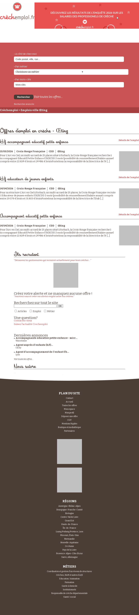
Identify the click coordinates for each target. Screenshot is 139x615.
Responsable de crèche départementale (69, 593)
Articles (22, 311)
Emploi (37, 311)
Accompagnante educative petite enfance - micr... (46, 338)
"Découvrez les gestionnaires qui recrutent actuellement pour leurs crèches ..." (52, 260)
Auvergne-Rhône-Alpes (69, 506)
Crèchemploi (9, 110)
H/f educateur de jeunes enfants (26, 179)
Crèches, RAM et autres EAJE (69, 575)
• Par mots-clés (22, 79)
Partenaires (69, 431)
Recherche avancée (24, 104)
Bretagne (69, 513)
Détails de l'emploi (129, 140)
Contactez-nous (23, 320)
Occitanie (69, 546)
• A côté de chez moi (25, 54)
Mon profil (69, 413)
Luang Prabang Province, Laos (69, 531)
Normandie (69, 539)
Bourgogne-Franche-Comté (69, 510)
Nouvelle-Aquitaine (69, 542)
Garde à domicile (69, 586)
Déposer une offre (69, 416)
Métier (51, 311)
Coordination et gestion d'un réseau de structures (69, 571)
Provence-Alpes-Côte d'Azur (69, 553)
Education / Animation (69, 579)
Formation (69, 582)
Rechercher (23, 97)
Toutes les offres (69, 405)
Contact (69, 398)
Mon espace (69, 409)
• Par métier (20, 66)
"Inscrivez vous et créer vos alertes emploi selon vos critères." (44, 296)
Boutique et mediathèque (69, 427)
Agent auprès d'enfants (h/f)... (34, 345)
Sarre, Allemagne (69, 557)
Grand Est (69, 520)
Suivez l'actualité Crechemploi (31, 324)
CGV (69, 420)
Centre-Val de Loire (69, 517)
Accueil (69, 402)
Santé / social (69, 597)
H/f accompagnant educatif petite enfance (34, 142)
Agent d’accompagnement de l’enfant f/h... (42, 352)
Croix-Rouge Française (30, 151)
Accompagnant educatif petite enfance (31, 216)
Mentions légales (69, 423)
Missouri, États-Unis (69, 535)
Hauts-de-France (69, 524)
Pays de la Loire (69, 550)
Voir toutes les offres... (48, 97)
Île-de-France (69, 528)
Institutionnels (69, 589)
